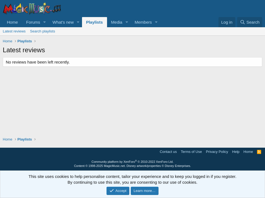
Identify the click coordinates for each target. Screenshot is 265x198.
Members (143, 22)
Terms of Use (191, 152)
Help (236, 152)
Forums (33, 22)
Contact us (168, 152)
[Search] (249, 22)
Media (116, 22)
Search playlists (42, 31)
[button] (44, 22)
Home (12, 22)
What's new (63, 22)
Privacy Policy (217, 152)
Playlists (94, 22)
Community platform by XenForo (133, 161)
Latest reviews (14, 31)
